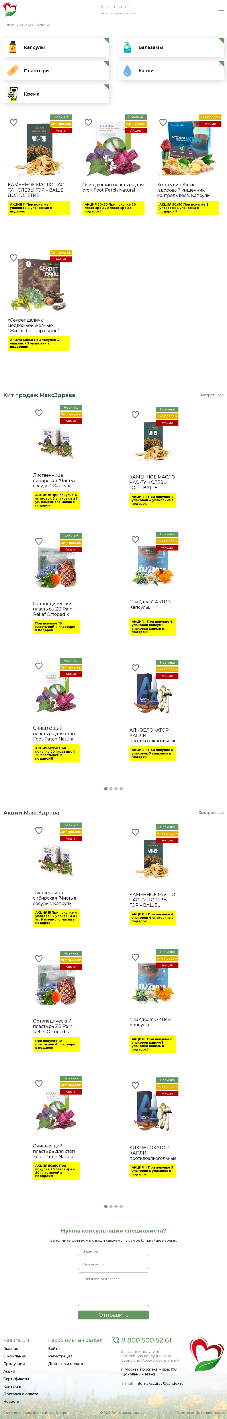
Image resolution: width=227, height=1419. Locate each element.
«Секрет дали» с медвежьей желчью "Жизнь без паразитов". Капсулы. (34, 325)
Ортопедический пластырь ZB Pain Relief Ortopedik (52, 845)
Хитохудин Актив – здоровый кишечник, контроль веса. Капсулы (183, 190)
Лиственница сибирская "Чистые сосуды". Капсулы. (54, 717)
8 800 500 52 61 (118, 7)
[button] (106, 1025)
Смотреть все (211, 631)
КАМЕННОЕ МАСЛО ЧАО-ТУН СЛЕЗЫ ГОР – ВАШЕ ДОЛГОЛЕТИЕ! (37, 190)
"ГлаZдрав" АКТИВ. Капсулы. (150, 841)
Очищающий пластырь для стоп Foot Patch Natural (113, 187)
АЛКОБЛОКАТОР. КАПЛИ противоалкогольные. (152, 972)
